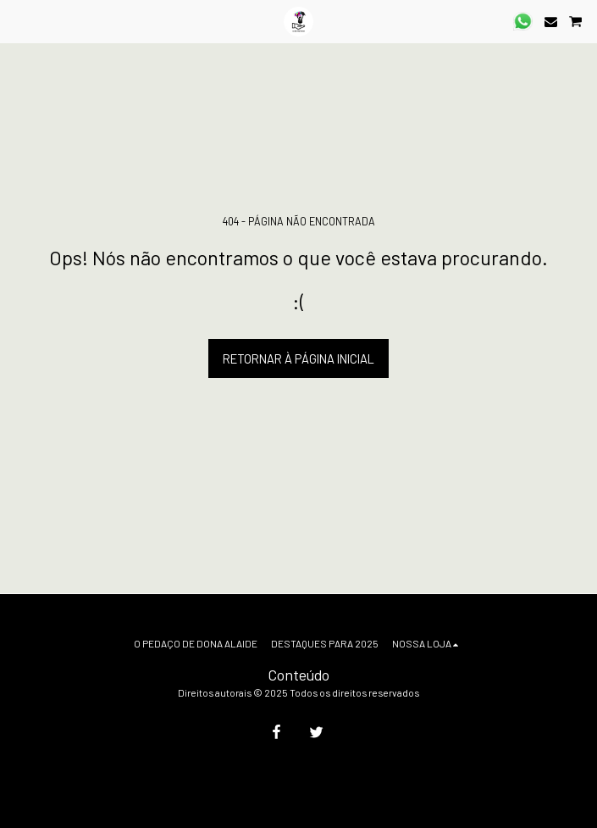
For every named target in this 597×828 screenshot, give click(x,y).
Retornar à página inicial (298, 358)
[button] (18, 21)
